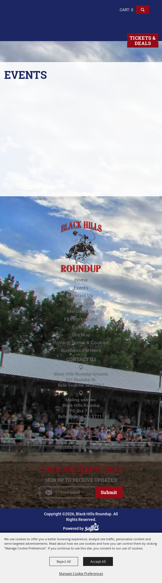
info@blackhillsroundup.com (81, 447)
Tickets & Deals (143, 40)
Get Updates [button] (109, 492)
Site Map (81, 334)
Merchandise (81, 311)
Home (81, 280)
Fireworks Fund (81, 319)
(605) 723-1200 (81, 432)
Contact (81, 327)
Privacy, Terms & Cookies (80, 342)
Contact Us (81, 295)
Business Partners (81, 350)
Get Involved (81, 303)
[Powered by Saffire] (92, 528)
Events (81, 288)
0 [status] (132, 10)
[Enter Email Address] (67, 492)
